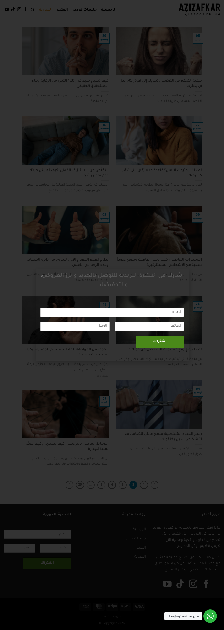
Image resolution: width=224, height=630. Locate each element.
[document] (112, 315)
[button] (42, 276)
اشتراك (160, 342)
